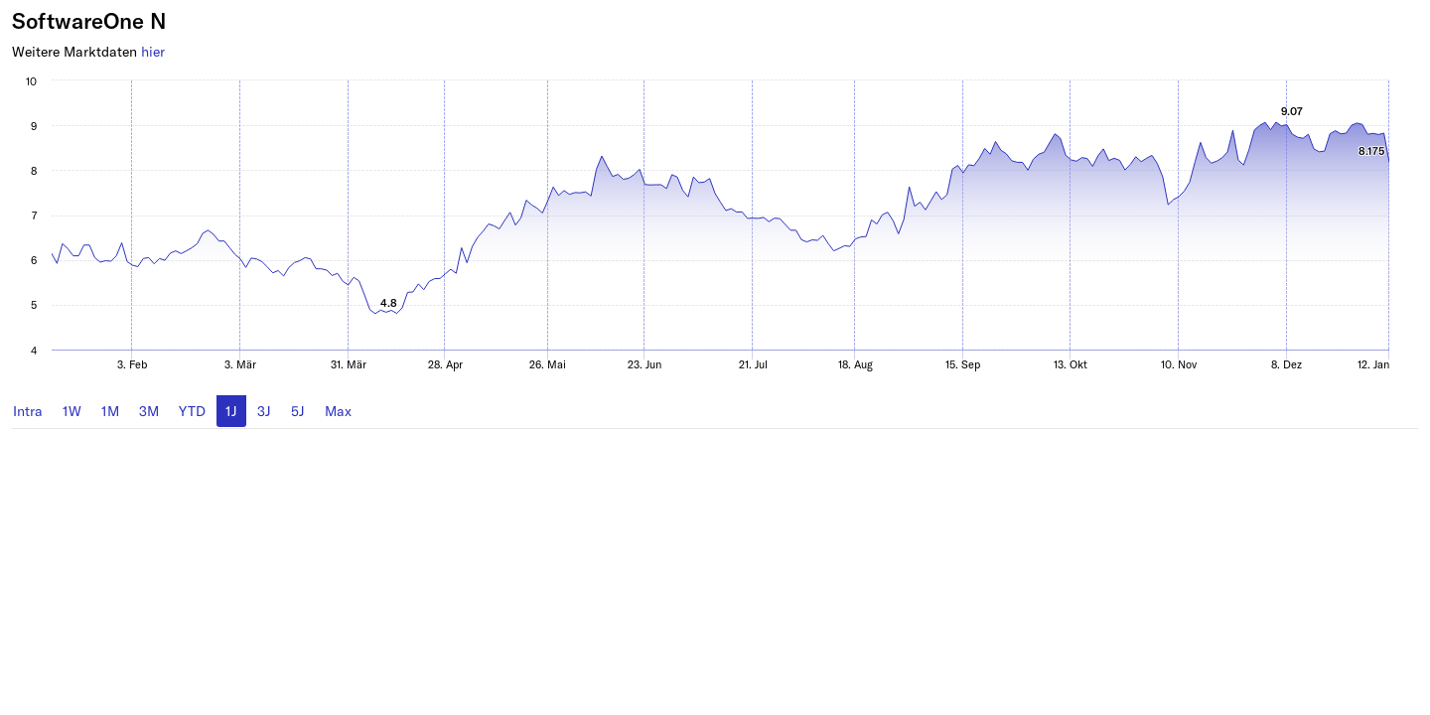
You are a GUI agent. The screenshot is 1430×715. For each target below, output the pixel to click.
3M (149, 410)
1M (110, 410)
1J (231, 410)
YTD (192, 410)
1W (72, 410)
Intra (28, 410)
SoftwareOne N (89, 20)
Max (338, 410)
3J (264, 410)
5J (298, 410)
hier (153, 51)
